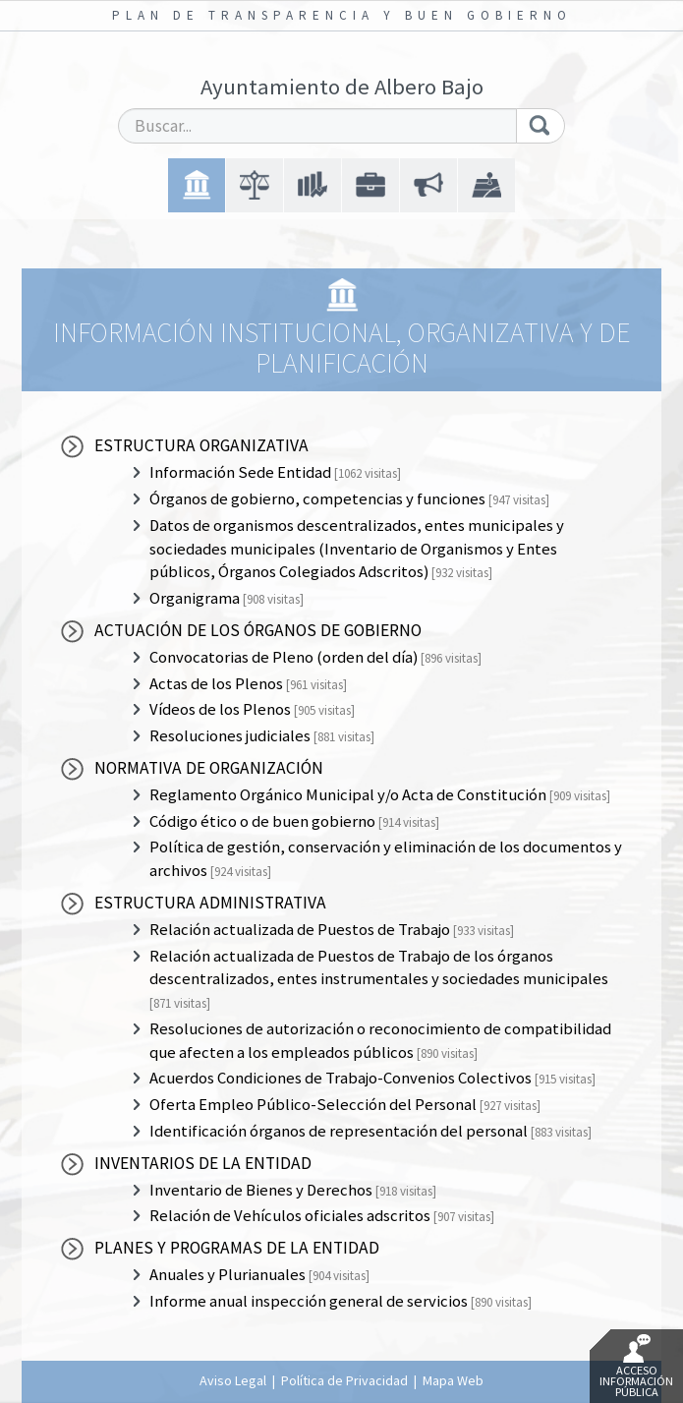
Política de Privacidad (344, 1380)
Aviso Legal (232, 1380)
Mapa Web (453, 1380)
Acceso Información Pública (636, 1366)
